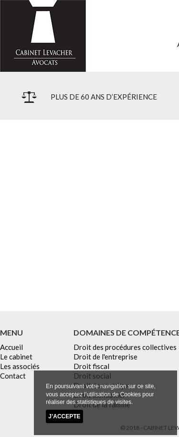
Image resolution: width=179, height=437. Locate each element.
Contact (13, 375)
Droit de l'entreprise (105, 356)
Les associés (20, 366)
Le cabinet (16, 356)
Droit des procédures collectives (125, 347)
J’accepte (64, 416)
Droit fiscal (91, 366)
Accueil (11, 347)
